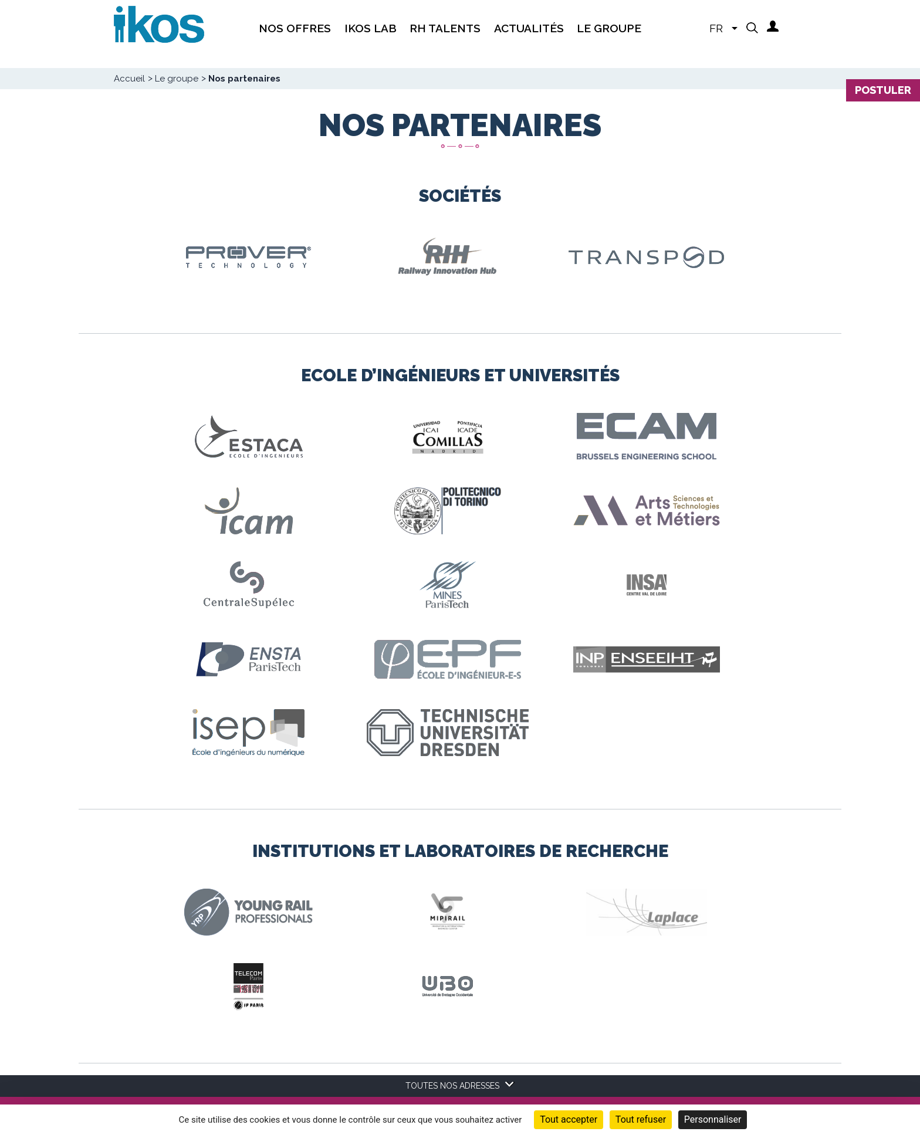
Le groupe (176, 78)
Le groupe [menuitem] (609, 28)
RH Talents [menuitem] (445, 28)
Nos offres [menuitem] (295, 28)
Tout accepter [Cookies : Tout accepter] (568, 1119)
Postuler (883, 90)
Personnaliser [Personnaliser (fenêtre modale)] (713, 1119)
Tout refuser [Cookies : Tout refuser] (640, 1119)
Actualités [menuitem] (529, 28)
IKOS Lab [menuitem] (370, 28)
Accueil (129, 78)
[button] (752, 27)
